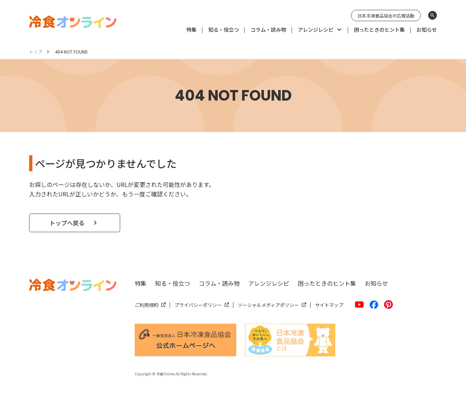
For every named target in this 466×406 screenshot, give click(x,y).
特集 (140, 283)
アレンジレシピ (268, 283)
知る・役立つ (172, 283)
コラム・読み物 (219, 283)
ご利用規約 (146, 304)
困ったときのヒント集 (327, 283)
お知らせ (376, 283)
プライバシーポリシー (198, 304)
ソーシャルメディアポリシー (268, 304)
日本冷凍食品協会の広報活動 (386, 15)
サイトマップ (329, 304)
